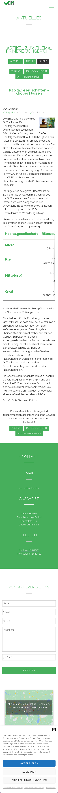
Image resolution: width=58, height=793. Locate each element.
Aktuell (15, 61)
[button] (54, 729)
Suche (43, 61)
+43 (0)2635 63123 (30, 550)
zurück (16, 71)
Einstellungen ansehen (29, 780)
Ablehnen (29, 771)
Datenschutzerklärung (13, 788)
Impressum (51, 788)
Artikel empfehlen (29, 76)
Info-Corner (23, 112)
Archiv (30, 61)
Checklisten (38, 112)
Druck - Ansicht (36, 71)
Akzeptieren (29, 763)
